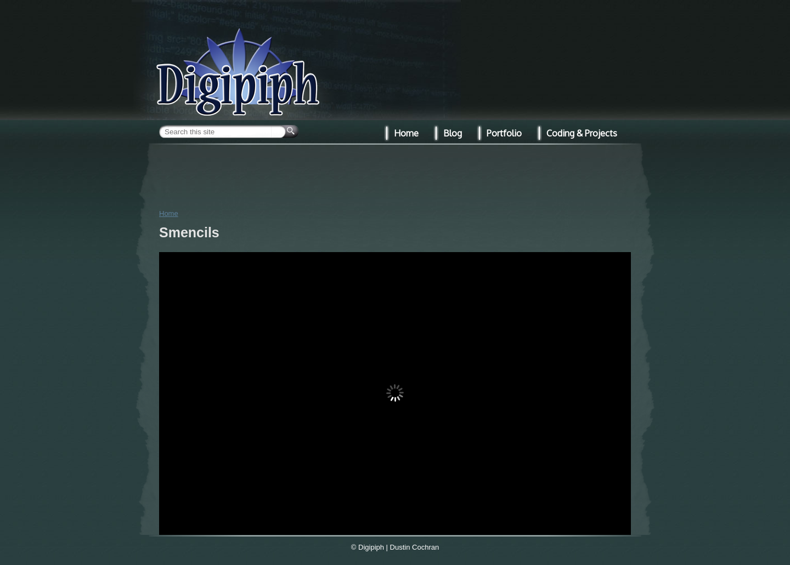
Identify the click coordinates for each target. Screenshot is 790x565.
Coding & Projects (581, 133)
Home (168, 213)
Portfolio (504, 133)
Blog (452, 133)
